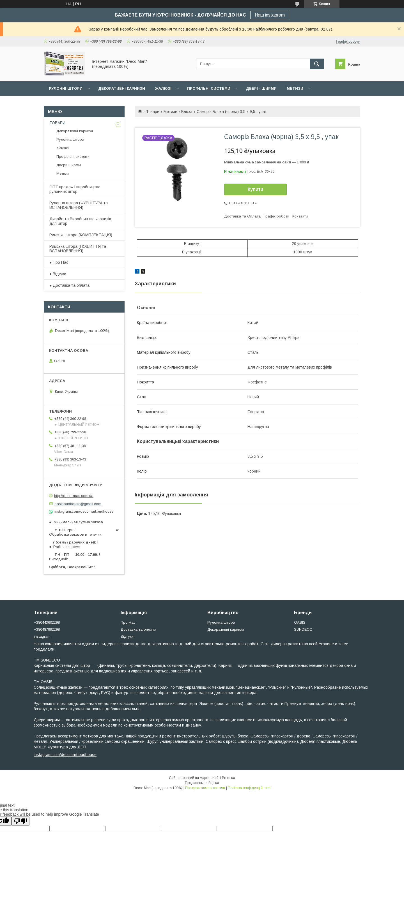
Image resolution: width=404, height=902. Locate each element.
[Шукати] (317, 64)
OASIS (300, 622)
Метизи (295, 88)
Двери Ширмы (68, 165)
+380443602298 (47, 622)
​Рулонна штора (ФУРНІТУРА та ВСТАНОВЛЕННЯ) (78, 205)
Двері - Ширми (261, 88)
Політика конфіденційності (249, 788)
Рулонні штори (65, 88)
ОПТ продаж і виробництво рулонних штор (74, 189)
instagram (42, 636)
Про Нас (128, 622)
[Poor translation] (20, 821)
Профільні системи (208, 88)
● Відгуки (57, 274)
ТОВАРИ (57, 123)
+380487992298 (47, 629)
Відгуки (127, 636)
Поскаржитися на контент (205, 788)
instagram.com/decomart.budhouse (65, 754)
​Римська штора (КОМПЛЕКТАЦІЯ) (80, 235)
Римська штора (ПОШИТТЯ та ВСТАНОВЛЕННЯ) (77, 248)
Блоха (186, 111)
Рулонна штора (70, 139)
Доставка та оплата (138, 629)
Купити (255, 189)
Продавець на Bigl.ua (202, 783)
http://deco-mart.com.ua (73, 496)
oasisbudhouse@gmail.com (77, 503)
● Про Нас (58, 262)
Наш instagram (270, 15)
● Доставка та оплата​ (69, 285)
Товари (152, 111)
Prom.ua (228, 778)
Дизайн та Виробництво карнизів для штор (80, 221)
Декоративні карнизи (121, 88)
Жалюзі (163, 88)
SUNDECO (303, 629)
